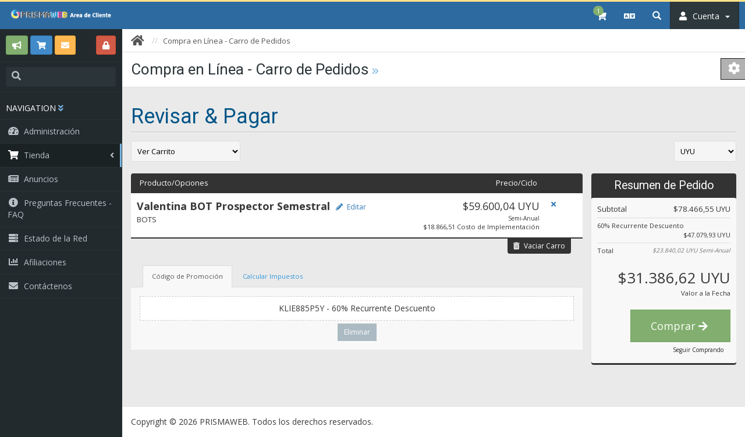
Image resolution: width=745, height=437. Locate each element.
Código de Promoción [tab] (187, 276)
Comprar (679, 326)
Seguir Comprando (698, 350)
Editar (351, 207)
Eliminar (357, 332)
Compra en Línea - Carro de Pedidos (226, 40)
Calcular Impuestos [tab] (273, 276)
